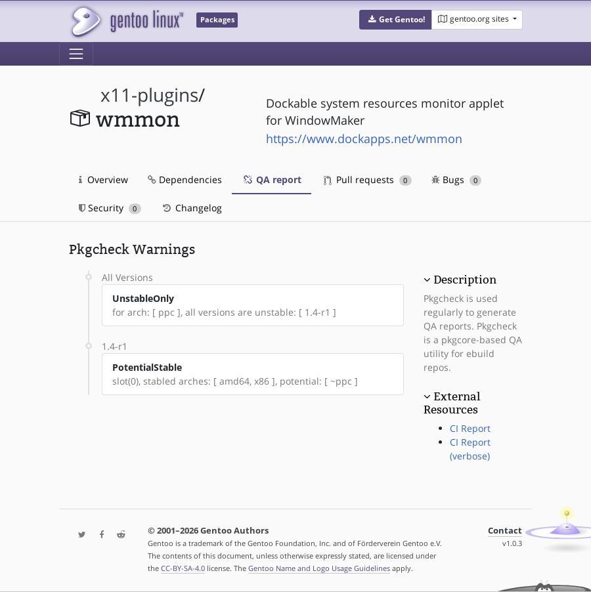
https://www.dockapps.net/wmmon (364, 138)
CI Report (470, 428)
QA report (271, 179)
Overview (103, 179)
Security (110, 207)
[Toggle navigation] (76, 54)
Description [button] (464, 279)
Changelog (191, 207)
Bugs (456, 179)
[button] (395, 20)
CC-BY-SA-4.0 (183, 568)
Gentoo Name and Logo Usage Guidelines (319, 568)
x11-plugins (149, 95)
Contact (505, 530)
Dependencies (185, 179)
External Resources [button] (452, 403)
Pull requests (368, 179)
